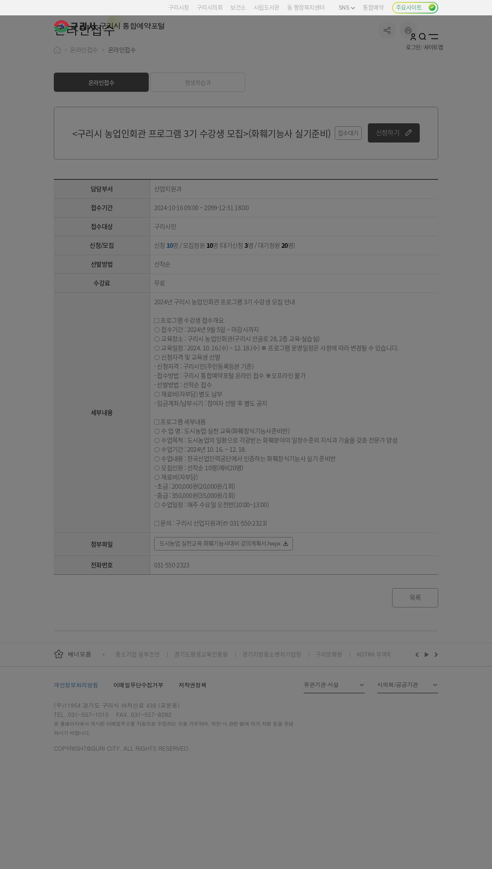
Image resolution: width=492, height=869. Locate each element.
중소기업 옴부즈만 (137, 712)
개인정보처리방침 (76, 743)
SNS (347, 7)
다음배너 (435, 712)
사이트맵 (433, 36)
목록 (415, 655)
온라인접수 (84, 107)
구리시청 (178, 7)
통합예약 (373, 7)
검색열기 (422, 36)
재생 (427, 712)
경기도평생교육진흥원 (201, 712)
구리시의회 (210, 7)
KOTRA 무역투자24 (380, 712)
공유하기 (387, 88)
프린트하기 (408, 88)
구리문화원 (329, 712)
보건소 (238, 7)
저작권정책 (192, 743)
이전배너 (419, 712)
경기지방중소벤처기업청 (271, 712)
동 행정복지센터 (305, 7)
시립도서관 (266, 7)
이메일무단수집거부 (138, 743)
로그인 (413, 36)
